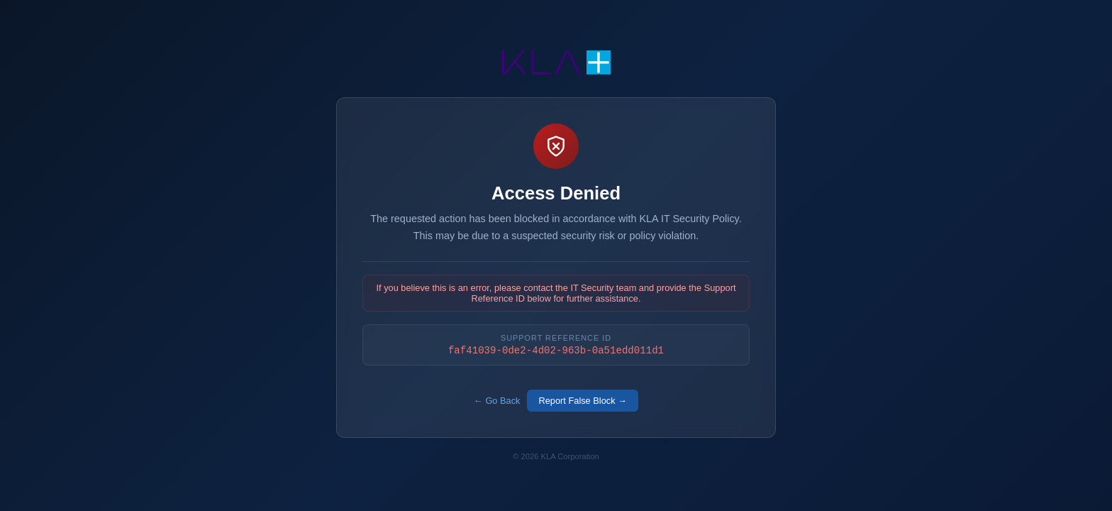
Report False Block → (582, 401)
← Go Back (497, 401)
